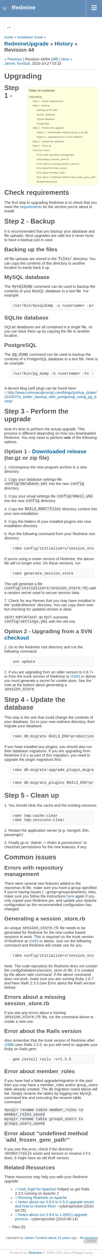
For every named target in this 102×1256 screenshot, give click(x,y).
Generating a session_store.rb (53, 159)
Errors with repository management (55, 155)
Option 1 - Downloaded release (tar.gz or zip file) (62, 132)
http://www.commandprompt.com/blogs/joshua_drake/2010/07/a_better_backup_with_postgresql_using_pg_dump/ (50, 396)
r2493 (75, 676)
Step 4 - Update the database (48, 141)
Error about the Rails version (52, 168)
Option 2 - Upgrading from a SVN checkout (59, 137)
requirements (31, 207)
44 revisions (89, 1238)
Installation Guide (30, 37)
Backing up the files (47, 110)
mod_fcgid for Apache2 (37, 1189)
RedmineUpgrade (26, 44)
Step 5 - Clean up (42, 145)
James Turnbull (17, 63)
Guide (8, 37)
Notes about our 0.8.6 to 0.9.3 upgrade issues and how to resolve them (54, 1204)
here (70, 896)
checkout (16, 638)
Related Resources (47, 181)
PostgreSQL (43, 123)
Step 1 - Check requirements (48, 101)
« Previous (13, 59)
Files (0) (19, 1227)
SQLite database (46, 119)
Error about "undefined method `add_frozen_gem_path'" (66, 177)
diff (54, 59)
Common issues (41, 150)
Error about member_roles (51, 172)
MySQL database (46, 114)
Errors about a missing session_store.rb (58, 164)
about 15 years (59, 1238)
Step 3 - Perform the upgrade (48, 128)
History (64, 44)
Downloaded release (59, 451)
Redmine (35, 1253)
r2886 (9, 1045)
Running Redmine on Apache (42, 1198)
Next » (66, 59)
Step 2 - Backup (41, 105)
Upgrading (35, 96)
